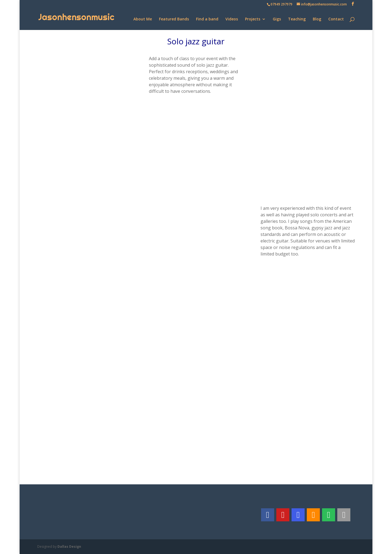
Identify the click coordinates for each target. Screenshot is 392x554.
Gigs (277, 19)
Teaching (297, 19)
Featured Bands (174, 19)
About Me (142, 19)
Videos (231, 19)
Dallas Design (69, 546)
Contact (336, 19)
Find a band (207, 19)
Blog (317, 19)
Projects (252, 19)
